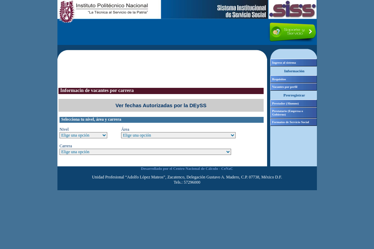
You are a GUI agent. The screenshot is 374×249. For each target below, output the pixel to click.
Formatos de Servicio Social (290, 122)
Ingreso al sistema (284, 62)
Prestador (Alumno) (285, 103)
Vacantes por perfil (285, 87)
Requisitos (279, 79)
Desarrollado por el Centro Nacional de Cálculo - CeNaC (187, 168)
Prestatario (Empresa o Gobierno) (287, 112)
